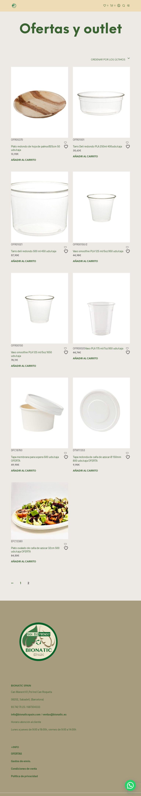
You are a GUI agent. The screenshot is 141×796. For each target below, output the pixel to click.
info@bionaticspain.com (25, 714)
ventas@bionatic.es (54, 714)
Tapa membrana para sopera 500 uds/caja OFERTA (35, 458)
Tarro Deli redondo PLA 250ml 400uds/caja (97, 146)
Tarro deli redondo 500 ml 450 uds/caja (33, 251)
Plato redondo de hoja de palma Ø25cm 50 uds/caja (35, 148)
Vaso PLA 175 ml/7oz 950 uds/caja (104, 348)
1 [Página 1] (20, 583)
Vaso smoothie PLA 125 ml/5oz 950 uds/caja (98, 251)
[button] (130, 785)
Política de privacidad (24, 776)
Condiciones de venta (24, 768)
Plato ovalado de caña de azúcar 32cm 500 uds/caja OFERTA (35, 549)
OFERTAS (16, 753)
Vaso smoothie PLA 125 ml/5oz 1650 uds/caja (31, 354)
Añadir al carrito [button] (23, 160)
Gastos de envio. (21, 761)
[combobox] (105, 58)
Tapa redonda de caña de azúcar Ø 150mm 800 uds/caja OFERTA (97, 458)
